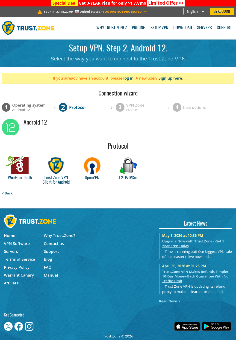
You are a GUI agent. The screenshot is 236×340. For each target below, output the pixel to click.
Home (9, 235)
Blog (48, 259)
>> (166, 3)
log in (128, 78)
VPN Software (17, 243)
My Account (221, 11)
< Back (7, 193)
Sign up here (170, 78)
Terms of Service (19, 259)
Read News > (169, 301)
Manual (51, 275)
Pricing (138, 28)
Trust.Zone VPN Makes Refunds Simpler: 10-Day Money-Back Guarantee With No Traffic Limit (196, 276)
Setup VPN (159, 28)
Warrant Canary (19, 275)
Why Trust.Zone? (111, 28)
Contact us (54, 243)
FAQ (48, 267)
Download (182, 28)
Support (224, 28)
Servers (204, 28)
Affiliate (11, 283)
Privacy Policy (17, 267)
